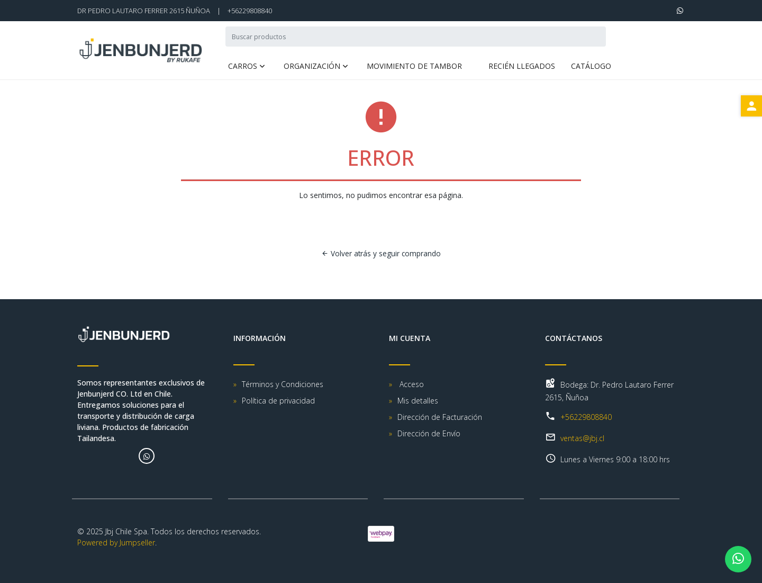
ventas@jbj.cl (582, 438)
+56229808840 (250, 10)
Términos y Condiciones (282, 384)
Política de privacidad (278, 401)
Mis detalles (417, 401)
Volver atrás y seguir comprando (381, 253)
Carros (242, 66)
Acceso (410, 384)
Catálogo (591, 66)
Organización (312, 66)
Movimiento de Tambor (414, 66)
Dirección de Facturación (439, 417)
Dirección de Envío (428, 433)
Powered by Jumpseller (116, 542)
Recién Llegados (521, 66)
